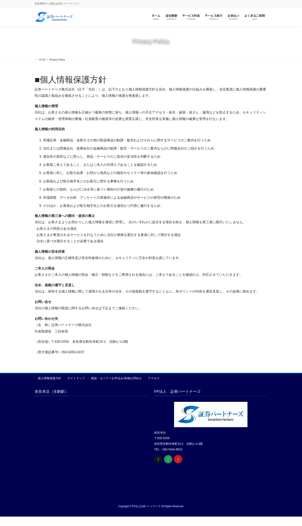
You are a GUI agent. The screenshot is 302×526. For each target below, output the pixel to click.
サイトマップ (76, 378)
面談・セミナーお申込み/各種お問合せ (116, 378)
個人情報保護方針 (49, 378)
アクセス (154, 378)
